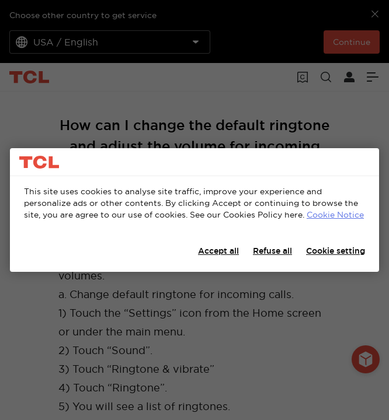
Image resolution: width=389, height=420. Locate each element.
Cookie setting (335, 251)
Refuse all (272, 251)
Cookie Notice (335, 214)
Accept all (218, 251)
